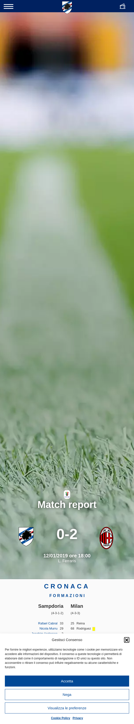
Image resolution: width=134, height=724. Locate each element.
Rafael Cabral (48, 623)
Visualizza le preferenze (67, 708)
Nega (67, 694)
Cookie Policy (60, 718)
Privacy (78, 718)
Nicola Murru (48, 628)
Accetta (67, 681)
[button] (126, 639)
